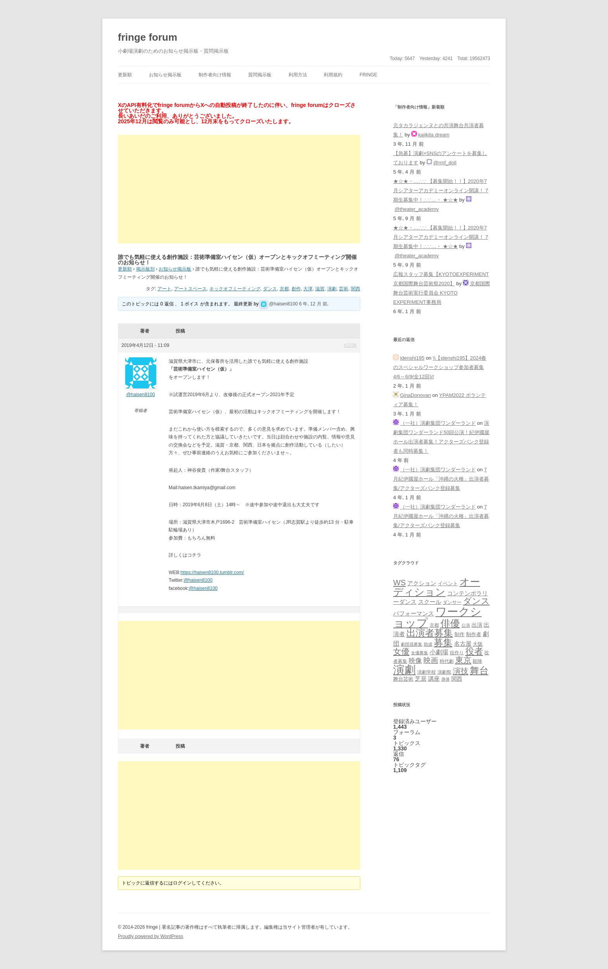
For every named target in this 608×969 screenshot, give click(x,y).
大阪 (478, 644)
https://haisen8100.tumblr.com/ (212, 572)
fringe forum (147, 37)
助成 (428, 644)
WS (399, 582)
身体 (445, 679)
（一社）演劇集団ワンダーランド (438, 423)
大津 (308, 288)
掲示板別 (145, 269)
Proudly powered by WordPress (150, 936)
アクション (421, 583)
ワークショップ (437, 617)
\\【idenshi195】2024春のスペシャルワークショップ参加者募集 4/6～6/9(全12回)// (439, 367)
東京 (463, 659)
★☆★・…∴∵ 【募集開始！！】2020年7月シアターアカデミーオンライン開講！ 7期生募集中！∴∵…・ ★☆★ (440, 190)
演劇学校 (426, 671)
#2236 (350, 345)
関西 (355, 288)
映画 (430, 660)
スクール (429, 602)
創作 (296, 288)
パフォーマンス (413, 613)
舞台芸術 (403, 679)
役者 (474, 651)
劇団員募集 (411, 644)
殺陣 (477, 661)
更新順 (125, 75)
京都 (284, 288)
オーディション (436, 587)
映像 (415, 660)
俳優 (450, 623)
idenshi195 (412, 358)
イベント (448, 583)
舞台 (479, 670)
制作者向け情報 (215, 75)
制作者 (473, 634)
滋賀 (320, 288)
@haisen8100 (283, 304)
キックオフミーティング (235, 288)
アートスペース (190, 288)
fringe (368, 75)
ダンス (270, 288)
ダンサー (452, 602)
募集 (443, 642)
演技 (460, 670)
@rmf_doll (445, 163)
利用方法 (297, 75)
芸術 (343, 288)
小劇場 (439, 651)
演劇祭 (444, 671)
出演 (477, 625)
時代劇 (447, 661)
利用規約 (333, 75)
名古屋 (463, 643)
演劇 (332, 288)
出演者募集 (429, 633)
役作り (457, 652)
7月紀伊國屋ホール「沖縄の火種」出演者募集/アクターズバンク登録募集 (441, 479)
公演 (465, 625)
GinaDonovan (415, 395)
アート (164, 288)
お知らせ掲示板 (165, 75)
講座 (434, 679)
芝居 (421, 678)
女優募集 (419, 652)
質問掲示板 (259, 75)
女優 (401, 651)
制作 (459, 634)
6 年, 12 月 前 (313, 304)
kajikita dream (433, 135)
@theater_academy (417, 209)
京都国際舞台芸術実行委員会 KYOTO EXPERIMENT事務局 (441, 293)
